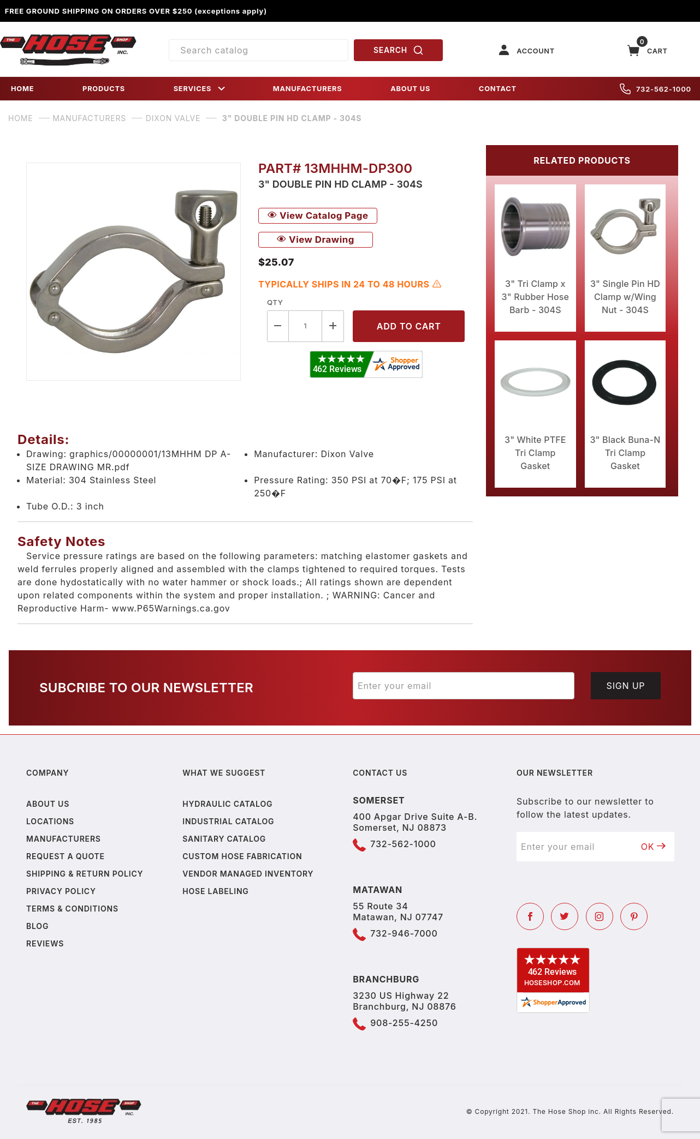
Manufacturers (63, 838)
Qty (275, 302)
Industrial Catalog (228, 821)
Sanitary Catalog (224, 838)
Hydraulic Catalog (227, 803)
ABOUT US (410, 89)
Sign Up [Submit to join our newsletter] (626, 685)
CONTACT (498, 89)
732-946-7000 (403, 933)
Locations (50, 821)
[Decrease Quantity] (278, 325)
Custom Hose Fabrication (242, 856)
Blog (37, 926)
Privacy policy (61, 891)
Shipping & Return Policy (84, 873)
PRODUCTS (103, 89)
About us (47, 803)
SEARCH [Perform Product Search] (398, 50)
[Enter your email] (463, 685)
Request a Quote (65, 856)
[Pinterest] (634, 916)
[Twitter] (564, 916)
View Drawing (315, 239)
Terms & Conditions (72, 908)
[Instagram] (599, 916)
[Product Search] (258, 50)
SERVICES (200, 89)
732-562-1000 (655, 88)
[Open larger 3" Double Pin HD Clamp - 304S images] (133, 272)
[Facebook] (530, 916)
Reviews (45, 943)
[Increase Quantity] (333, 325)
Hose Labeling (215, 891)
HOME (22, 89)
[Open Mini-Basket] (647, 50)
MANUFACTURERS (307, 89)
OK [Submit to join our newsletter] (653, 846)
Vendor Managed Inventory (247, 873)
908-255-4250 (404, 1022)
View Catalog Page (318, 215)
